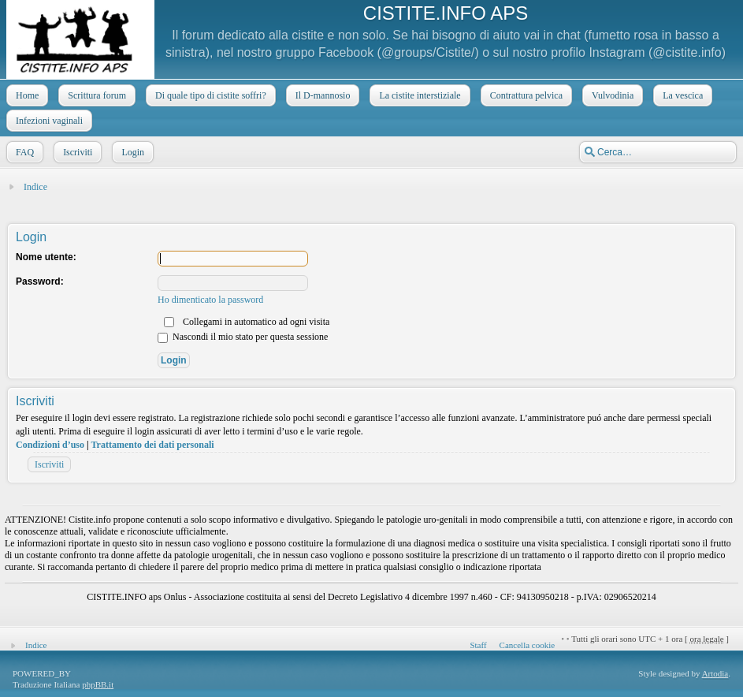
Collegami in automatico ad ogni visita (246, 321)
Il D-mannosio (321, 95)
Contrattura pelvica (525, 95)
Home (26, 95)
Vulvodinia (611, 95)
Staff (478, 645)
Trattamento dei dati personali (152, 444)
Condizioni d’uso (50, 444)
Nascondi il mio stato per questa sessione (243, 336)
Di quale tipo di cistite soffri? (209, 95)
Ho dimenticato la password (210, 299)
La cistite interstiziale (418, 95)
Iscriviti (76, 152)
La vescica (681, 95)
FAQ (23, 152)
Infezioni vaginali (48, 120)
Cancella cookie (527, 645)
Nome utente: (46, 257)
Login (131, 152)
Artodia (715, 673)
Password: (40, 281)
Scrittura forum (95, 95)
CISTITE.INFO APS (445, 13)
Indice (35, 186)
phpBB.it (97, 684)
